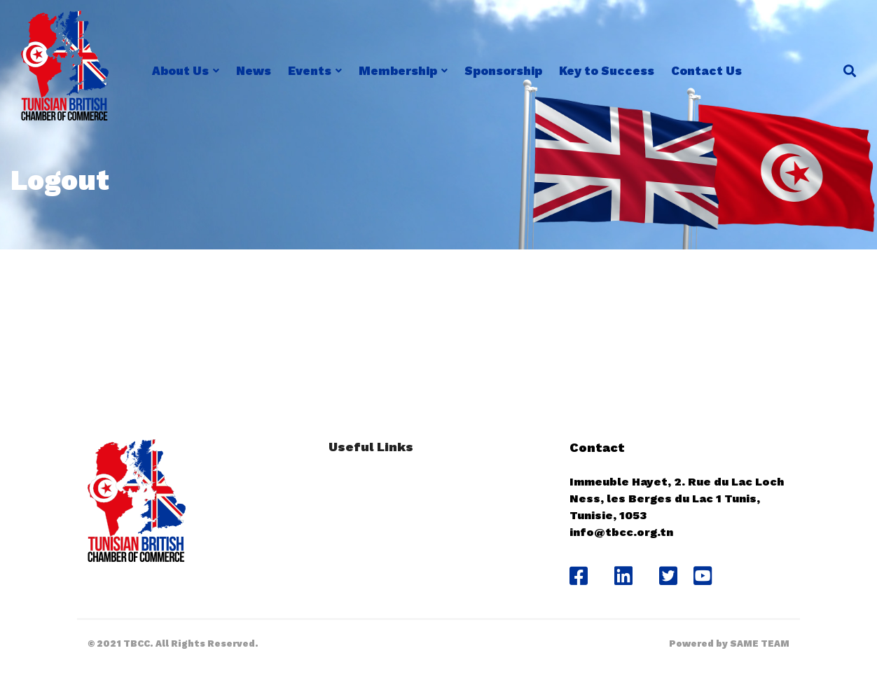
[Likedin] (623, 576)
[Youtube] (707, 576)
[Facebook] (578, 576)
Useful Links (371, 446)
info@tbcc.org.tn (621, 532)
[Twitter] (668, 576)
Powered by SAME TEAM (729, 643)
